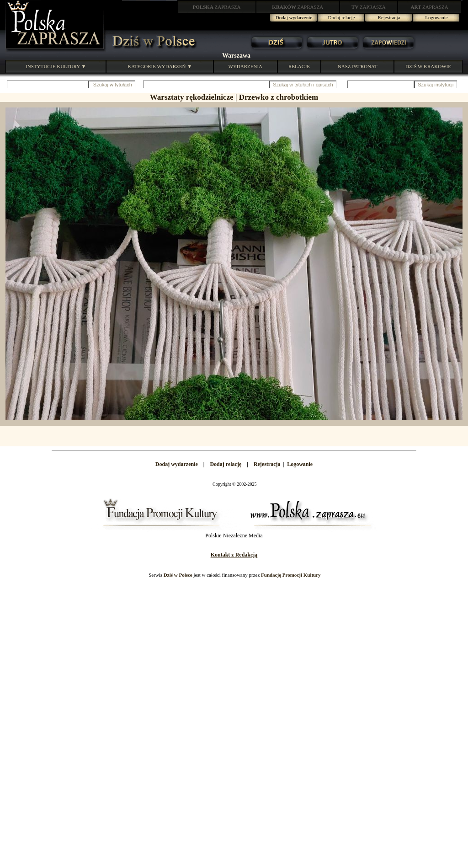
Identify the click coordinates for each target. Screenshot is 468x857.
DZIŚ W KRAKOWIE (428, 66)
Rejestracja (389, 17)
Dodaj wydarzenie (294, 17)
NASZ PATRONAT (358, 66)
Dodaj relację (341, 17)
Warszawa (236, 55)
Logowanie (436, 17)
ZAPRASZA (217, 7)
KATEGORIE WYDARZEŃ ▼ (160, 66)
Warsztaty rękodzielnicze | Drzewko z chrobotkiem (234, 97)
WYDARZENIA (246, 66)
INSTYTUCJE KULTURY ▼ (56, 66)
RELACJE (299, 66)
